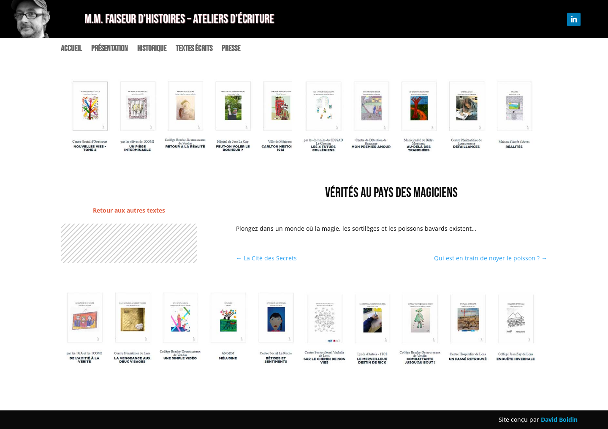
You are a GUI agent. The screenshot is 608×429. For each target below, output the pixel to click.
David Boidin (559, 419)
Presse (231, 50)
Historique (151, 50)
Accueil (71, 50)
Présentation (109, 50)
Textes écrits (194, 50)
